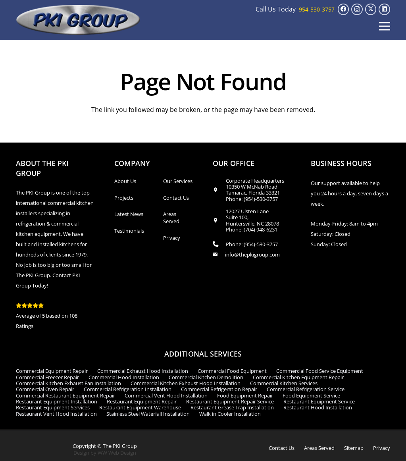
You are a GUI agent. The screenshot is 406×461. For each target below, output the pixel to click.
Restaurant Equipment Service (319, 401)
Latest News (128, 214)
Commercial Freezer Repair (47, 377)
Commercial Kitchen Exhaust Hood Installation (186, 383)
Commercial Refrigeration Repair (219, 389)
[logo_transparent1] (78, 20)
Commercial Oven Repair (45, 389)
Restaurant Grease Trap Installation (232, 407)
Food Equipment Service (311, 395)
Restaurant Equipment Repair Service (230, 401)
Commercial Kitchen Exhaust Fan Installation (68, 383)
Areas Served (171, 217)
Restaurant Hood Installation (317, 407)
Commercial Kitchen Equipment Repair (298, 377)
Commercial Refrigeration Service (305, 389)
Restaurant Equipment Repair (142, 401)
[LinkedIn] (384, 9)
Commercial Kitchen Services (283, 383)
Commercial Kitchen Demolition (206, 377)
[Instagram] (357, 9)
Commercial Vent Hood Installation (166, 395)
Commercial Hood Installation (124, 377)
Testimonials (129, 230)
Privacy (171, 237)
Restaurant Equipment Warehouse (140, 407)
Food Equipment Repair (245, 395)
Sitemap (354, 447)
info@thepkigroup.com (252, 254)
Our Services (177, 181)
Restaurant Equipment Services (53, 407)
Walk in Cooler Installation (230, 413)
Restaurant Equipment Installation (56, 401)
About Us (125, 181)
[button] (384, 26)
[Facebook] (343, 9)
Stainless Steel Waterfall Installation (148, 413)
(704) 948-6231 (260, 229)
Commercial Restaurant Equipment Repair (65, 395)
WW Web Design (117, 452)
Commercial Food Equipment (232, 370)
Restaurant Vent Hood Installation (56, 413)
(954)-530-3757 (261, 199)
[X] (371, 9)
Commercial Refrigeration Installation (127, 389)
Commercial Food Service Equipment (319, 370)
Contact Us (176, 197)
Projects (123, 197)
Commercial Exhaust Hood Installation (142, 370)
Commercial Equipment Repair (52, 370)
